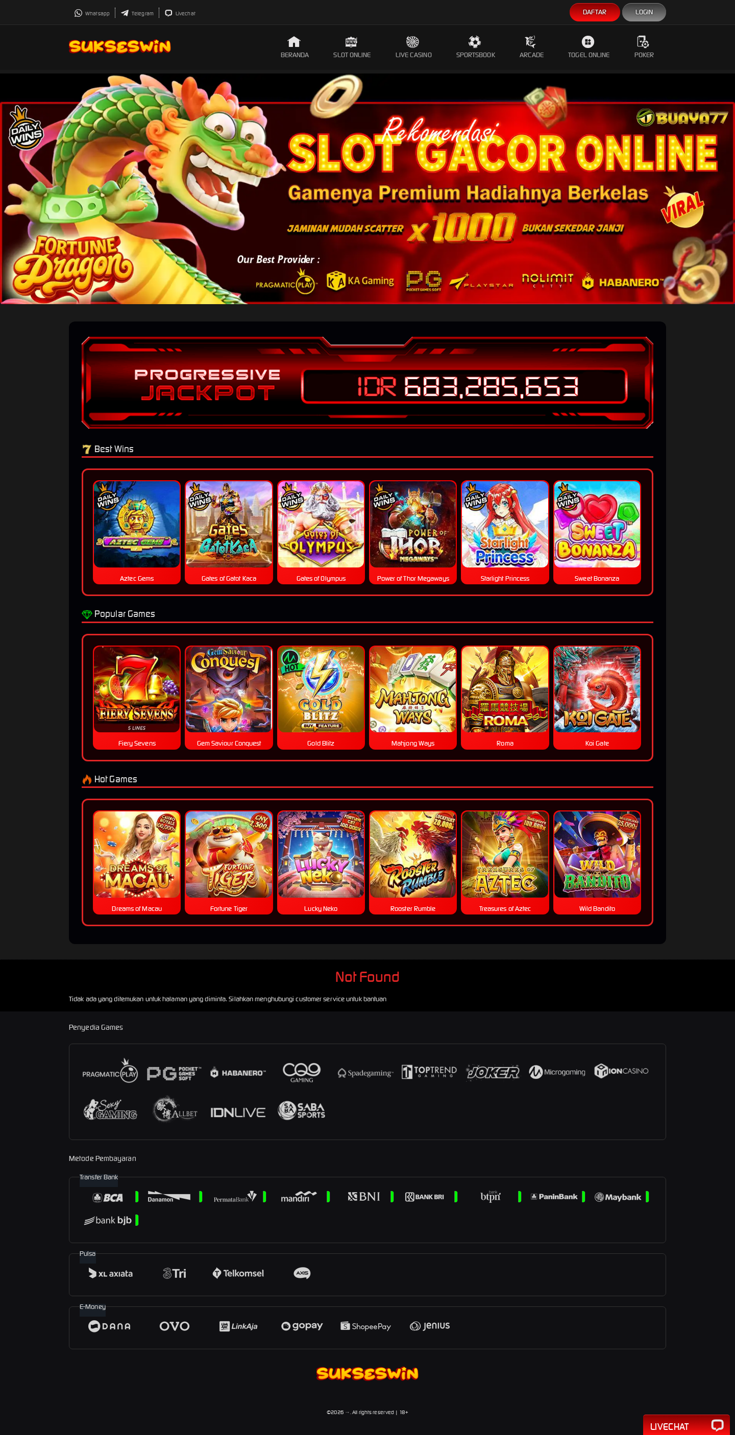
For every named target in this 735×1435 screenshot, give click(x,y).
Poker (644, 47)
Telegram (137, 13)
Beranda (295, 47)
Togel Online (588, 47)
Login (644, 12)
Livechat (179, 13)
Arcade (532, 47)
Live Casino (414, 47)
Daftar (595, 12)
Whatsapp (92, 13)
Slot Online (352, 47)
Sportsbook (475, 47)
